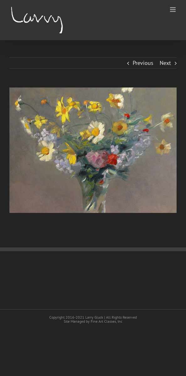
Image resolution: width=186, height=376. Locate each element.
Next (165, 62)
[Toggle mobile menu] (173, 9)
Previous (143, 62)
